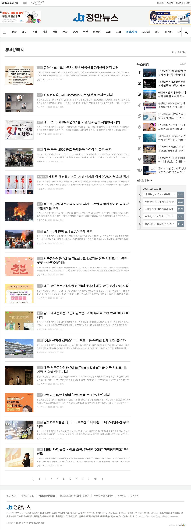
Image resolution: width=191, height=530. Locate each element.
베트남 (96, 31)
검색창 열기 (186, 32)
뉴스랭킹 (143, 64)
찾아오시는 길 (27, 495)
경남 (44, 31)
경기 (75, 31)
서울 (65, 31)
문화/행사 (131, 31)
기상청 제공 (37, 4)
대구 (24, 31)
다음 (102, 479)
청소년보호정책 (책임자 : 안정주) (74, 495)
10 (95, 479)
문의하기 (134, 495)
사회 (118, 31)
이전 (33, 479)
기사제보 (160, 3)
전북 (55, 31)
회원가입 (179, 3)
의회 (108, 31)
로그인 (188, 3)
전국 (14, 31)
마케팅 (168, 31)
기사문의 (170, 3)
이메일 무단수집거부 (103, 495)
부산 (85, 31)
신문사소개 (12, 495)
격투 (157, 31)
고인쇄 (146, 31)
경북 (34, 31)
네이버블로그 (24, 3)
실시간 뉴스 (144, 180)
